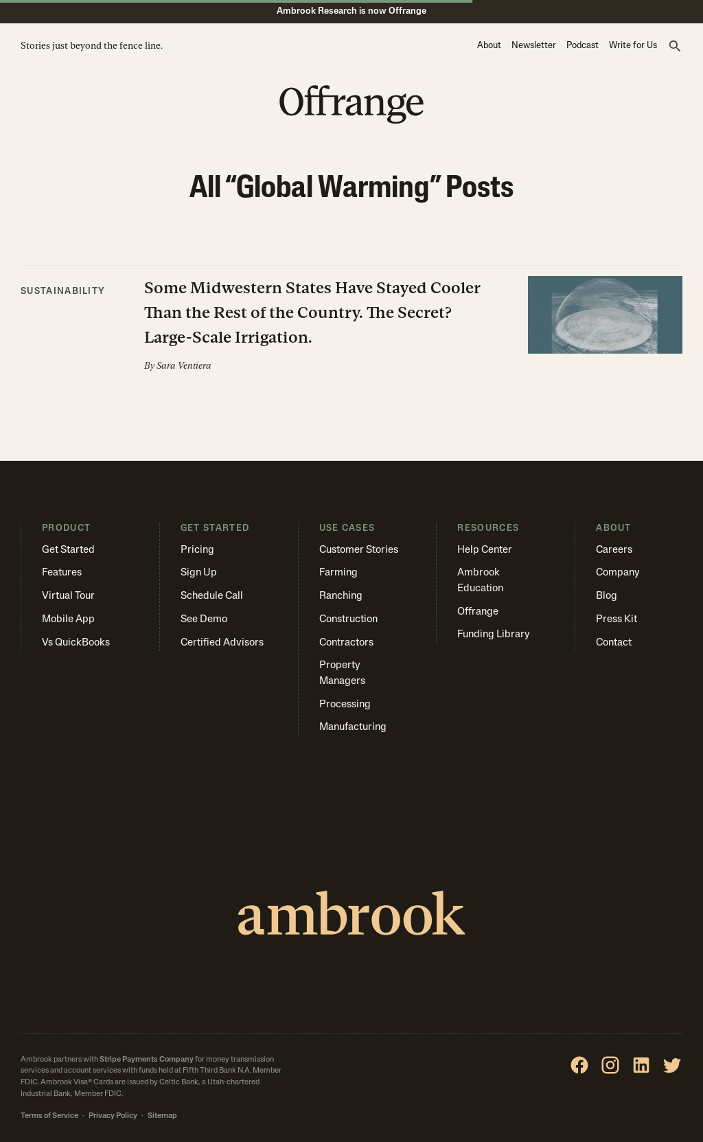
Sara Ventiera (184, 366)
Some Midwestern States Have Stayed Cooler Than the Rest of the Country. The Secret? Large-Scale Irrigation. (312, 312)
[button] (675, 47)
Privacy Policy (113, 1116)
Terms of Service (49, 1116)
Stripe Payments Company (147, 1060)
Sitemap (162, 1116)
